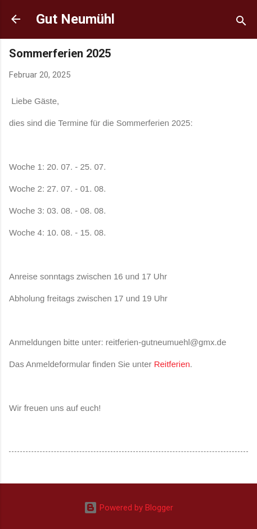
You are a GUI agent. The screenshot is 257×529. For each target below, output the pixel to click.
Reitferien (172, 364)
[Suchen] (241, 23)
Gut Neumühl (75, 19)
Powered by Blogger (128, 508)
